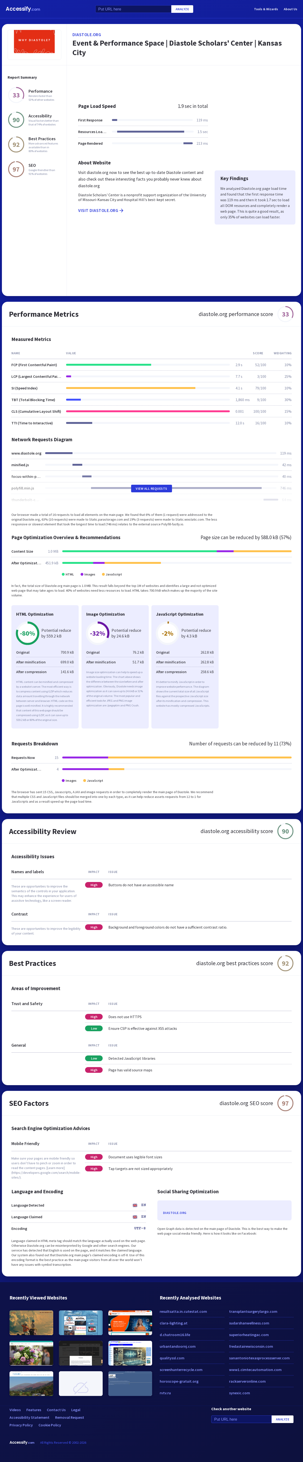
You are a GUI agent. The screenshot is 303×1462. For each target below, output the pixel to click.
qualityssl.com (172, 1358)
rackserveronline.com (247, 1381)
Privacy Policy (21, 1425)
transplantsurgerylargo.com (253, 1311)
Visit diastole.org (101, 210)
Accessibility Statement (29, 1417)
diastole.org (86, 34)
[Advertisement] (183, 81)
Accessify (23, 9)
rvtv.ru (165, 1392)
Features (33, 1409)
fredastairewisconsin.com (251, 1346)
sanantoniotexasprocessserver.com (259, 1358)
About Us (290, 9)
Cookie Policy (49, 1425)
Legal (75, 1409)
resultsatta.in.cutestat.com (183, 1311)
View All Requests (151, 488)
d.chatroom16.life (175, 1334)
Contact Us (56, 1409)
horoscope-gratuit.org (179, 1381)
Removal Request (69, 1417)
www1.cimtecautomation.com (255, 1369)
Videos (15, 1409)
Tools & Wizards (266, 9)
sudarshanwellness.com (249, 1323)
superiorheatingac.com (249, 1334)
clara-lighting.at (174, 1323)
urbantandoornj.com (178, 1346)
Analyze (182, 9)
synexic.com (239, 1392)
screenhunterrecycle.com (181, 1369)
